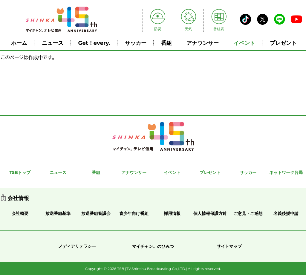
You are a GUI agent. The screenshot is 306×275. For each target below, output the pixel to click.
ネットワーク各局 (286, 172)
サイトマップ (229, 246)
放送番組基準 (58, 213)
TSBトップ (19, 172)
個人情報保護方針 (210, 213)
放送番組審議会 (96, 213)
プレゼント (283, 43)
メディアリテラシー (77, 246)
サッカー (135, 43)
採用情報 (172, 213)
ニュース (52, 43)
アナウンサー (202, 43)
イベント (244, 43)
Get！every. (94, 43)
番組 (166, 43)
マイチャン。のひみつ (153, 246)
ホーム (19, 42)
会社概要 (20, 213)
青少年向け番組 (134, 213)
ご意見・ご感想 (248, 213)
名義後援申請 (286, 213)
